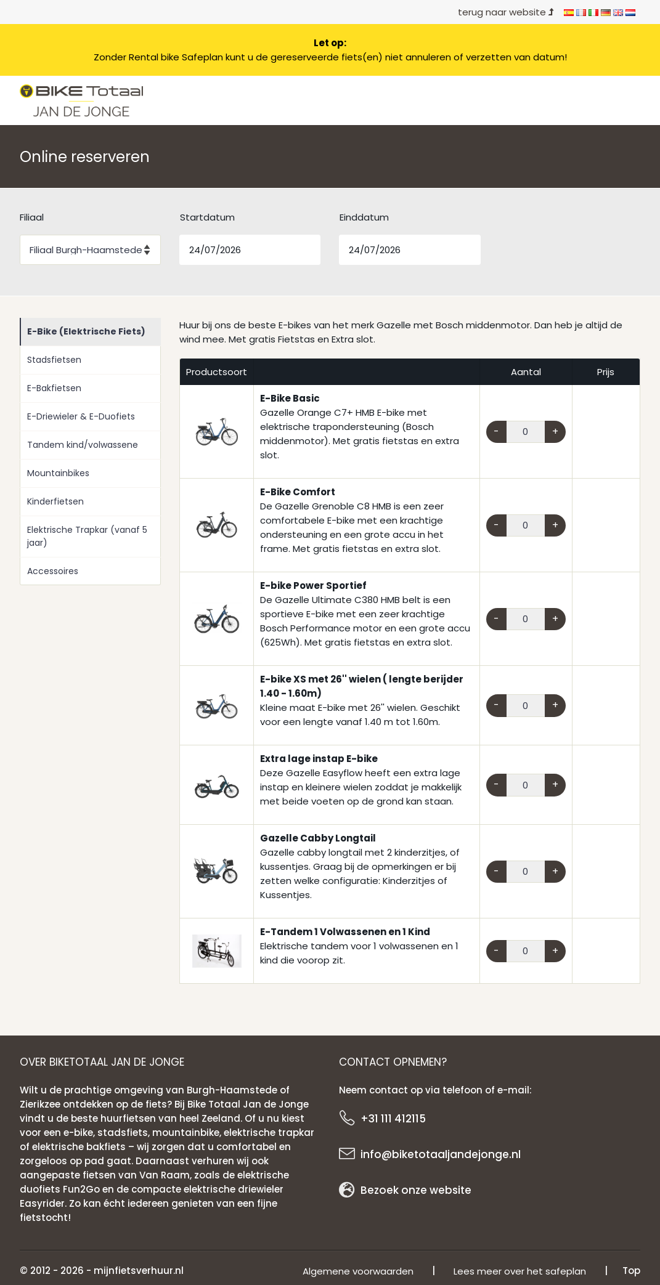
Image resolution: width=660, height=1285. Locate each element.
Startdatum (207, 217)
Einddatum (364, 217)
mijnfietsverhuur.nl (139, 1270)
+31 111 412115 (393, 1118)
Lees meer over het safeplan (520, 1271)
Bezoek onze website (416, 1190)
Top (631, 1270)
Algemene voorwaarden (358, 1271)
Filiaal (32, 217)
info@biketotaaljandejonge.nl (441, 1154)
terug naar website (506, 12)
